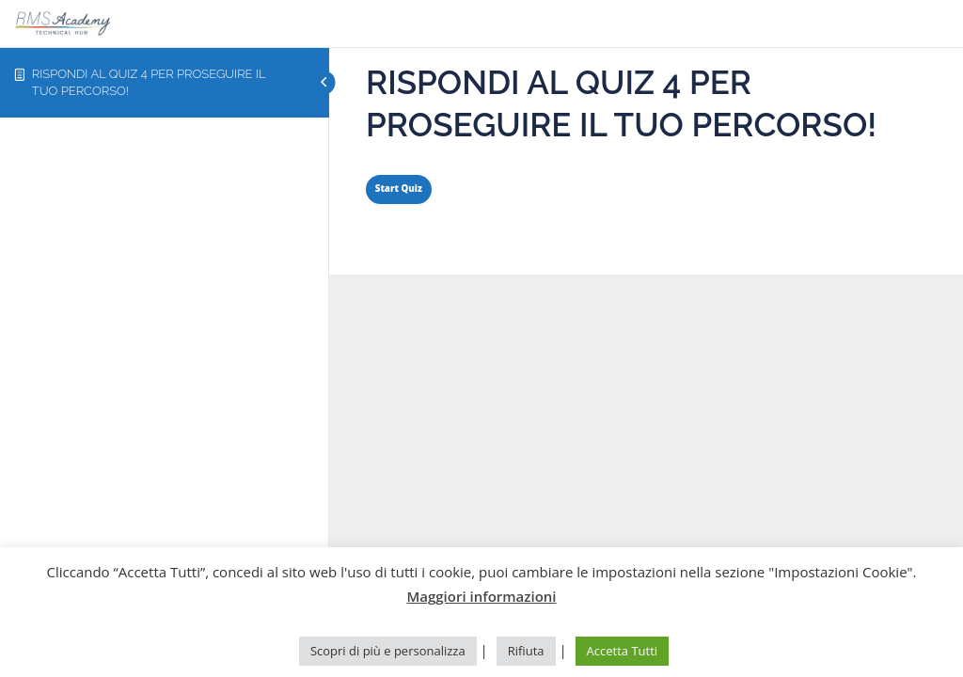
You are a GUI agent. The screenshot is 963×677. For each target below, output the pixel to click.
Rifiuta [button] (526, 650)
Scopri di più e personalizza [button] (388, 650)
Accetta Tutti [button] (622, 650)
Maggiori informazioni (481, 596)
